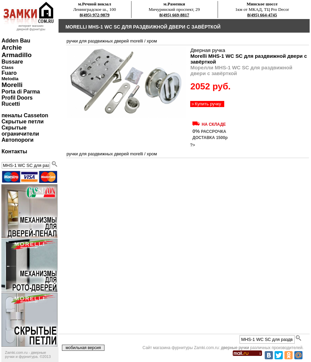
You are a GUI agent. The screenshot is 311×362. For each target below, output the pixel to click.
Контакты (14, 151)
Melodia (9, 78)
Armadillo (16, 54)
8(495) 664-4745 (262, 14)
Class (7, 67)
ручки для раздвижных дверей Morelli (104, 41)
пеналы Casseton (24, 115)
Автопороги (17, 140)
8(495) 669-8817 (174, 14)
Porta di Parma (20, 91)
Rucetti (10, 104)
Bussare (12, 62)
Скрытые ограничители (20, 131)
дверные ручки (235, 347)
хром (152, 41)
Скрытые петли (22, 121)
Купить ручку (208, 103)
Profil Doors (17, 98)
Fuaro (8, 73)
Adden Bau (15, 41)
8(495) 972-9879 (95, 14)
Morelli (11, 84)
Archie (11, 47)
